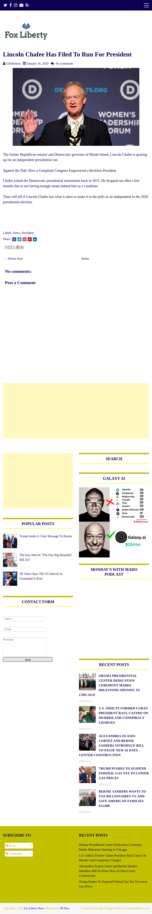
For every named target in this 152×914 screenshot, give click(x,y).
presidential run (46, 160)
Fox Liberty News (34, 908)
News (16, 233)
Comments (14, 853)
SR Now (64, 908)
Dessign (98, 908)
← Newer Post (13, 258)
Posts (10, 845)
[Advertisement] (76, 411)
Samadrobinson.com (137, 908)
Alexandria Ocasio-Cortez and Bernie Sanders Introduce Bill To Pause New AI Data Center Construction (108, 870)
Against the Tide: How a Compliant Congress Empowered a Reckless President (59, 171)
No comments (64, 63)
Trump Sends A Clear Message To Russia (45, 536)
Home (85, 258)
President (28, 233)
